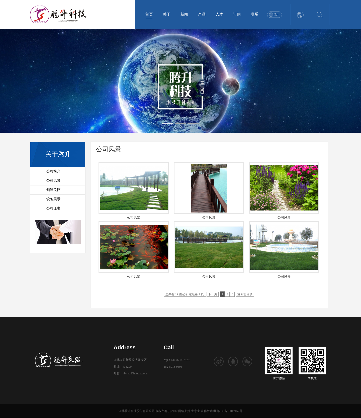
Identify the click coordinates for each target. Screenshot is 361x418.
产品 (202, 14)
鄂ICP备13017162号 (229, 411)
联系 (254, 14)
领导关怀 (53, 190)
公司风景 (53, 180)
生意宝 (195, 411)
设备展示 (53, 199)
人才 (219, 14)
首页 (149, 14)
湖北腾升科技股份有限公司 (137, 411)
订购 (237, 14)
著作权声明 (208, 411)
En (276, 15)
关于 (166, 14)
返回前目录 (244, 294)
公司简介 (53, 171)
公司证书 (53, 208)
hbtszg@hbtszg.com (135, 373)
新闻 (184, 14)
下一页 (212, 294)
